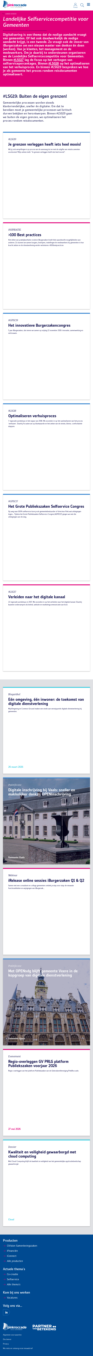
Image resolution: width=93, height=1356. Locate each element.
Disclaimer (7, 1339)
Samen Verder (9, 14)
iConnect (9, 1256)
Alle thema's (11, 1284)
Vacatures (10, 1298)
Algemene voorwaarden (12, 1335)
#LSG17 (19, 60)
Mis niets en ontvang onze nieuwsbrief (18, 1348)
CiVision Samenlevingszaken (20, 1246)
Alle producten (13, 1261)
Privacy (6, 1344)
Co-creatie (10, 1274)
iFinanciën (10, 1251)
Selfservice (11, 1279)
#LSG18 (53, 63)
